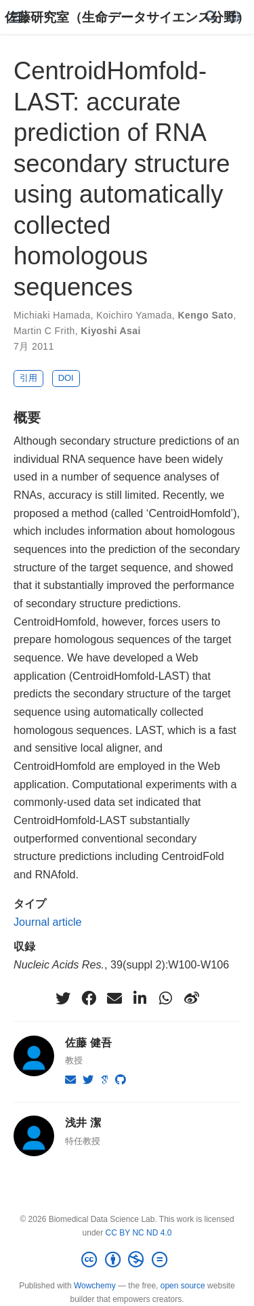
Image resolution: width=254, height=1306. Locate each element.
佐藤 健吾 (88, 1042)
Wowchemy (95, 1285)
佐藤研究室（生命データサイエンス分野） (127, 16)
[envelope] (114, 998)
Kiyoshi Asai (111, 330)
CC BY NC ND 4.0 (139, 1233)
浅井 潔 (83, 1122)
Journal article (48, 922)
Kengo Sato (206, 315)
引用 (28, 378)
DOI (66, 378)
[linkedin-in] (140, 998)
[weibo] (192, 998)
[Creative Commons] (126, 1260)
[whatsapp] (166, 998)
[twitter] (63, 998)
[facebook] (89, 998)
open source (183, 1285)
